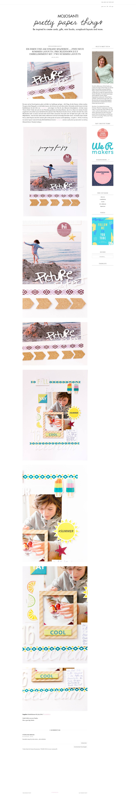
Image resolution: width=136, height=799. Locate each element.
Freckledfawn (44, 108)
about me (103, 197)
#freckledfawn (52, 46)
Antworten (84, 743)
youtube (107, 2)
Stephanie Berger (28, 735)
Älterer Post (83, 793)
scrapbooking (103, 199)
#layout (59, 46)
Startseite (55, 792)
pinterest (105, 2)
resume (102, 201)
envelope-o (112, 2)
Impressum (102, 206)
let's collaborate (102, 204)
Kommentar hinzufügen (80, 747)
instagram (102, 2)
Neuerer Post (27, 793)
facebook (110, 2)
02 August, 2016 (28, 736)
